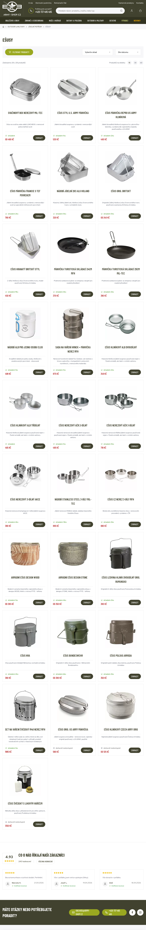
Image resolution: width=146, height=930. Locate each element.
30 (135, 63)
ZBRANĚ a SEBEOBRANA (34, 20)
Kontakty (139, 3)
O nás (30, 3)
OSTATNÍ (112, 20)
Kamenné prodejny (126, 3)
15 (129, 63)
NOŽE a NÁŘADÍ (55, 20)
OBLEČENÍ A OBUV (12, 20)
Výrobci (125, 20)
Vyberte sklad (91, 52)
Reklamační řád (60, 3)
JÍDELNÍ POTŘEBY (35, 27)
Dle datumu (123, 52)
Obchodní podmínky (43, 3)
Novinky (137, 20)
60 (141, 63)
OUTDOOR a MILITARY (95, 20)
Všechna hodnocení (45, 861)
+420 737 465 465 (43, 11)
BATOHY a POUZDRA (74, 20)
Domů (3, 27)
